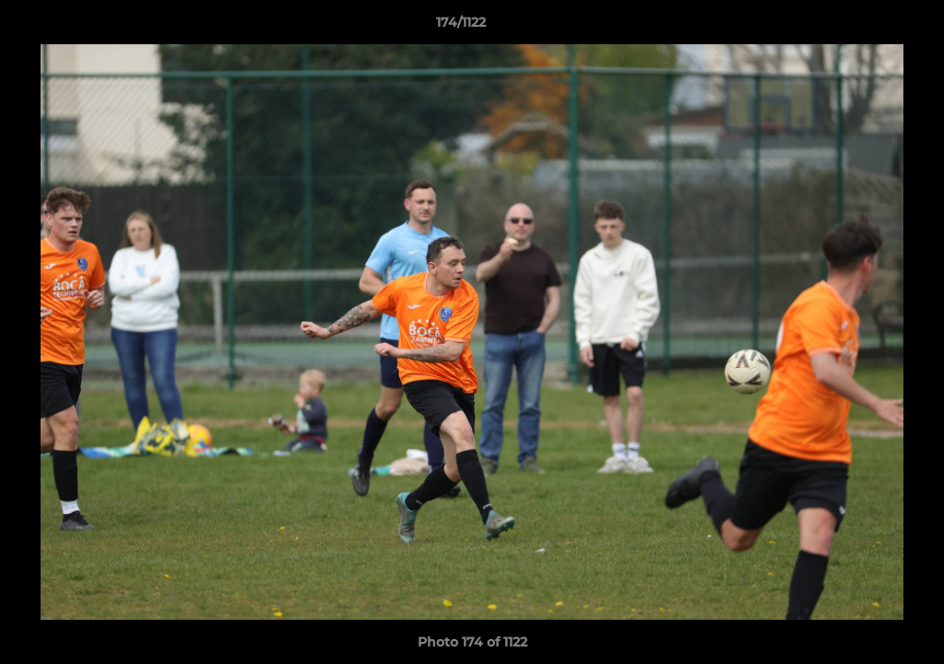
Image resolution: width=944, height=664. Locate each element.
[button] (867, 26)
